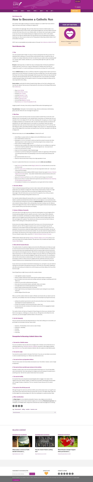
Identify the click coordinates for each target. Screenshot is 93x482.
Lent (52, 10)
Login (78, 1)
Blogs (22, 10)
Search (79, 7)
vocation (28, 409)
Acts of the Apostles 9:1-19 (30, 101)
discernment (18, 409)
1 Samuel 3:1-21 (22, 98)
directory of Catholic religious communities (39, 237)
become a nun (34, 409)
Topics (35, 10)
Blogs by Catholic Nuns (37, 165)
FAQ (47, 10)
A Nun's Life (19, 165)
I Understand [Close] (16, 480)
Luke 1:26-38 (21, 90)
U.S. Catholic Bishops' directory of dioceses (42, 234)
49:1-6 (25, 96)
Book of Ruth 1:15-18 (22, 92)
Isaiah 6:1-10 (21, 96)
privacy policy (76, 477)
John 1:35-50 (22, 93)
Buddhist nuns (18, 348)
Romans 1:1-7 (21, 101)
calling (23, 409)
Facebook (22, 177)
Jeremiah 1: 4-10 (23, 95)
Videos (28, 10)
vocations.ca (17, 86)
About (41, 10)
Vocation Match (15, 241)
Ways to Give (75, 10)
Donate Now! (46, 470)
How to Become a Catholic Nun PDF (48, 42)
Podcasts (15, 10)
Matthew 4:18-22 (26, 100)
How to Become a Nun (17, 16)
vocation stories (22, 168)
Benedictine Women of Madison (30, 346)
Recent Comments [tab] (34, 412)
